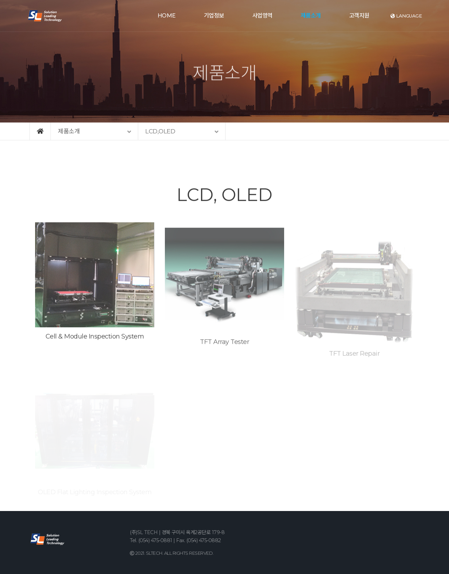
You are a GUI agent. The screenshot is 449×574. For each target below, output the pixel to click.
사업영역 (262, 15)
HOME (167, 15)
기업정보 (214, 15)
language (406, 16)
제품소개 (311, 15)
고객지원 (359, 15)
